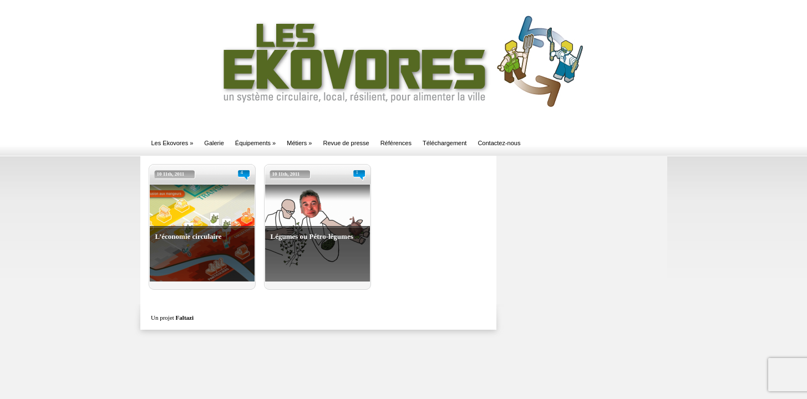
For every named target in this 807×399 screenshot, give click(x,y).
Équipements (255, 143)
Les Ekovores (172, 143)
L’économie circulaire (188, 236)
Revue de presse (346, 143)
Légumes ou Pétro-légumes (312, 236)
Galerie (214, 143)
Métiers (299, 143)
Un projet (172, 317)
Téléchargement (445, 143)
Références (396, 143)
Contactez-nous (499, 143)
